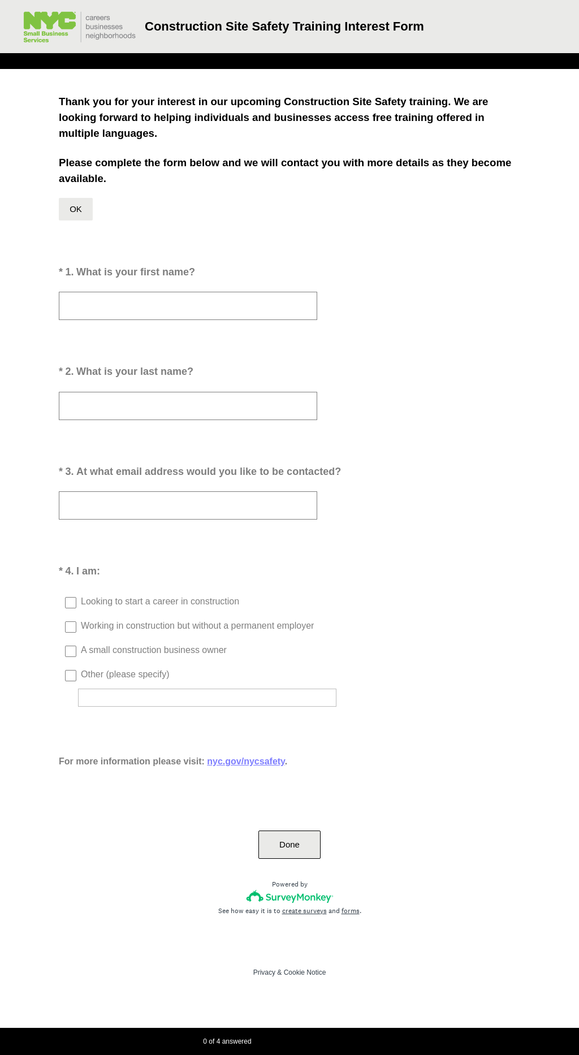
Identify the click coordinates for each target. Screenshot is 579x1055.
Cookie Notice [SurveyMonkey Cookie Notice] (305, 972)
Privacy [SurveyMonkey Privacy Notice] (264, 972)
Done (289, 844)
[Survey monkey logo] (289, 896)
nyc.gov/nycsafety (246, 761)
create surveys (304, 910)
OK (76, 209)
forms (351, 910)
